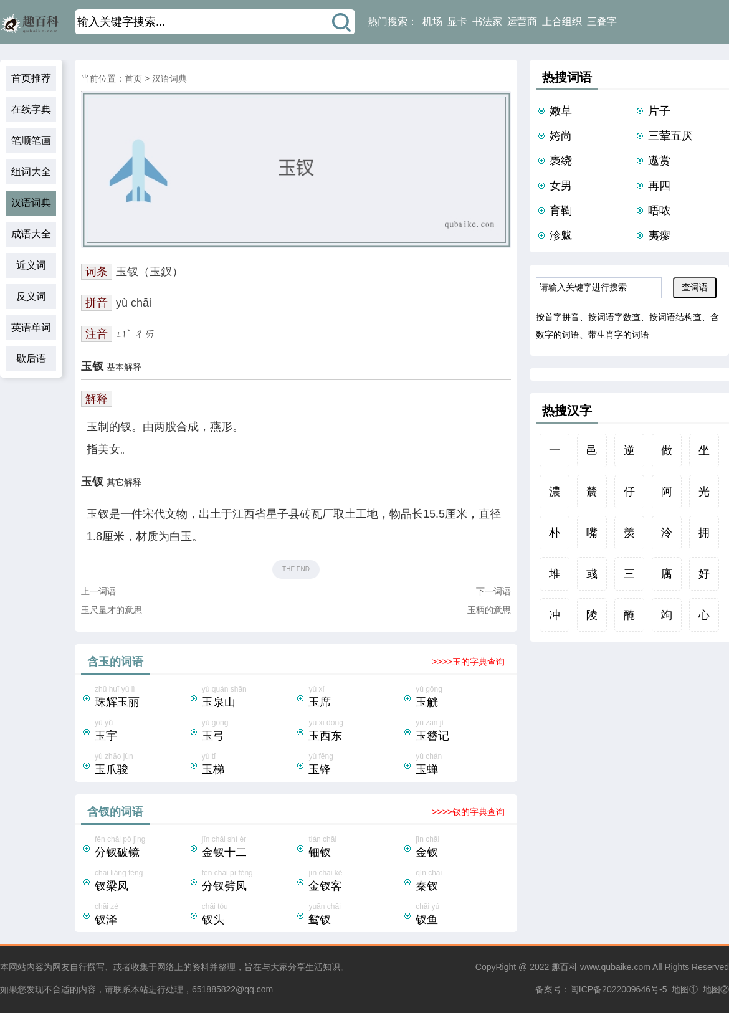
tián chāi (355, 848)
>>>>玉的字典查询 (468, 662)
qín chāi (462, 881)
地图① (685, 989)
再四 (659, 185)
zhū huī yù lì (141, 698)
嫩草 (561, 111)
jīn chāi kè (355, 881)
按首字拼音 (557, 317)
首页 (133, 78)
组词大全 (31, 171)
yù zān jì (462, 731)
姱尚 (561, 136)
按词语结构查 (675, 317)
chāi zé (141, 915)
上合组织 (562, 21)
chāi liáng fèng (141, 881)
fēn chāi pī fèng (248, 881)
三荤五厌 (670, 136)
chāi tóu (248, 915)
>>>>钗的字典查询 (468, 812)
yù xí (355, 698)
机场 (432, 21)
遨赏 (659, 161)
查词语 (695, 287)
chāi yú (462, 915)
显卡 (457, 21)
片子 (659, 111)
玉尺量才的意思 (111, 610)
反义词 (31, 296)
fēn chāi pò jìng (141, 848)
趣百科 (564, 967)
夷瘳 (659, 235)
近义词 (31, 265)
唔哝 (659, 210)
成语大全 (31, 234)
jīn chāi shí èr (248, 848)
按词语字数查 (614, 317)
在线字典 (31, 109)
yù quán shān (248, 698)
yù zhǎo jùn (141, 765)
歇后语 (31, 358)
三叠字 (602, 21)
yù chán (462, 765)
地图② (716, 989)
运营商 (522, 21)
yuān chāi (355, 915)
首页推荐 (31, 78)
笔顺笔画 (31, 140)
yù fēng (355, 765)
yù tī (248, 765)
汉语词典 (31, 202)
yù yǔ (141, 731)
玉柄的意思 (489, 610)
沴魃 (561, 235)
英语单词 (31, 327)
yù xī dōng (355, 731)
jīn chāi (462, 848)
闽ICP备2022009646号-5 (618, 989)
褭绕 (561, 161)
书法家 (487, 21)
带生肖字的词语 (618, 335)
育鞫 (561, 210)
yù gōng (462, 698)
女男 (561, 185)
